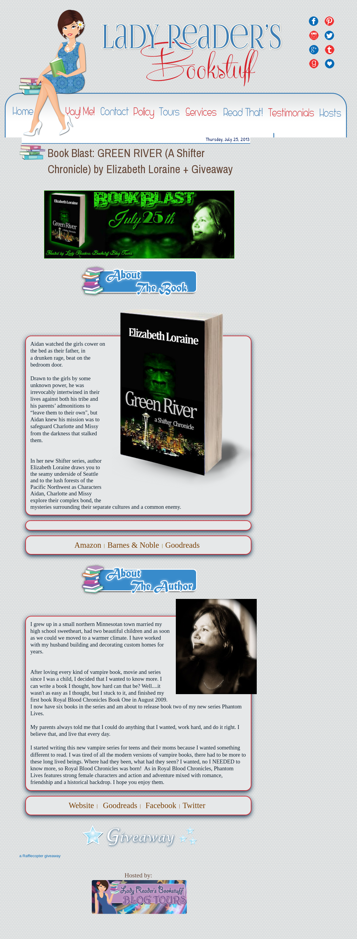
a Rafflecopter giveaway (40, 856)
